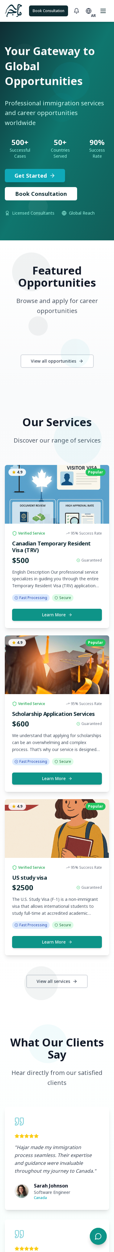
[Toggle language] (89, 11)
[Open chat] (98, 1236)
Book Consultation (48, 10)
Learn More (57, 615)
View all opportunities (57, 361)
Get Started (35, 175)
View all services (57, 981)
